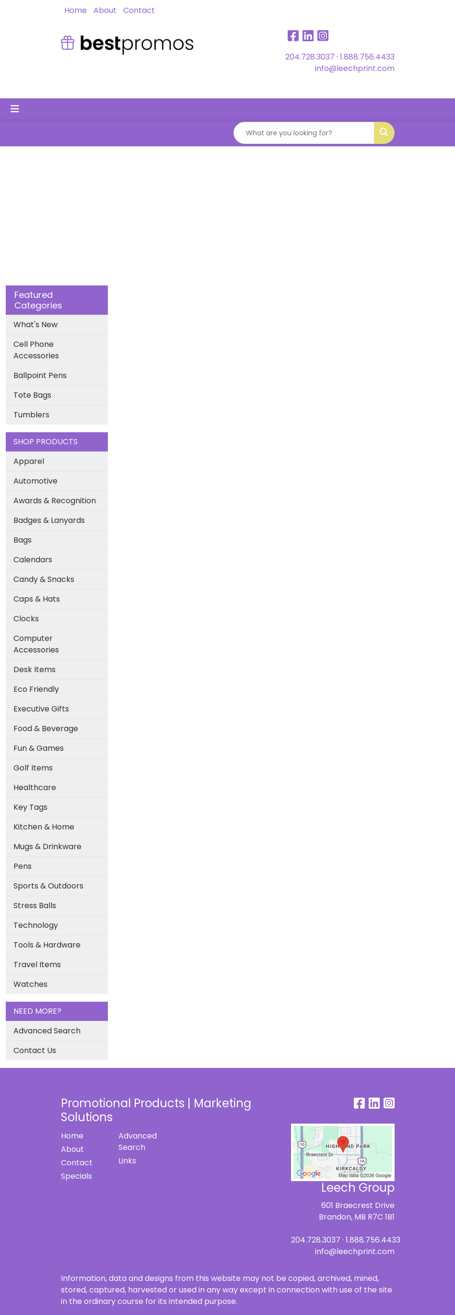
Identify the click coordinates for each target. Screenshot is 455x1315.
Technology (35, 925)
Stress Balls (34, 905)
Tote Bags (32, 395)
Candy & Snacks (43, 579)
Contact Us (34, 1050)
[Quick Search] (303, 133)
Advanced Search (47, 1030)
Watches (30, 984)
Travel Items (37, 964)
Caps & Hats (36, 598)
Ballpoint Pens (40, 375)
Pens (22, 866)
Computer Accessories (36, 644)
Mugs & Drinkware (47, 846)
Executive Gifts (41, 708)
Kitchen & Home (43, 826)
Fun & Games (38, 748)
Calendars (32, 559)
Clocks (26, 618)
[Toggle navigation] (15, 109)
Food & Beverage (45, 728)
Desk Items (34, 669)
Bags (22, 539)
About (105, 10)
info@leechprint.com (355, 68)
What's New (35, 324)
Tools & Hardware (47, 944)
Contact (139, 10)
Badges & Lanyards (49, 520)
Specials (76, 1176)
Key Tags (30, 807)
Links (127, 1160)
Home (75, 10)
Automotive (35, 480)
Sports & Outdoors (48, 885)
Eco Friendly (36, 689)
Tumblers (31, 414)
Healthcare (34, 787)
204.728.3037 (310, 56)
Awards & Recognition (54, 500)
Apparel (28, 461)
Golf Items (33, 767)
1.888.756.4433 (367, 56)
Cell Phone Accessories (36, 350)
